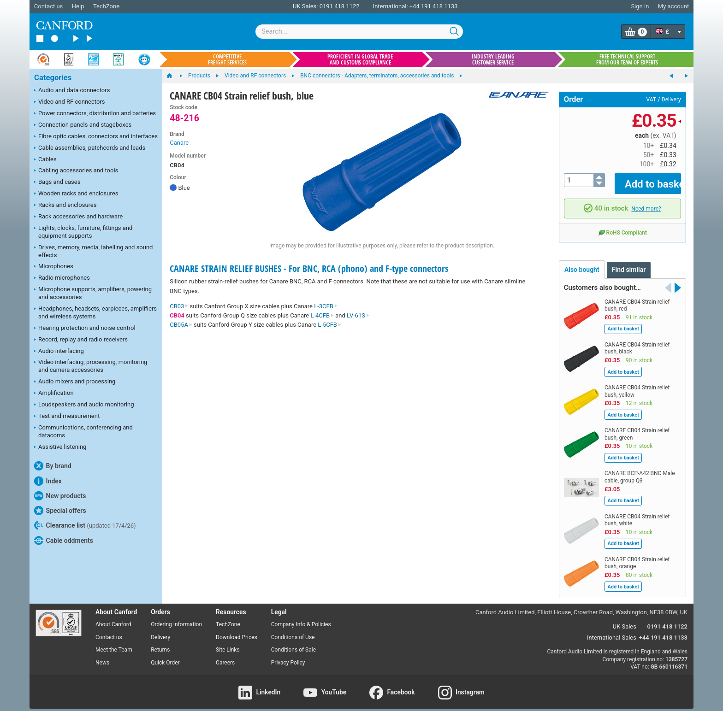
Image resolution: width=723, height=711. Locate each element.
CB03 (179, 306)
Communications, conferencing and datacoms (83, 431)
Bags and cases (57, 182)
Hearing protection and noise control (85, 328)
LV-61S (358, 315)
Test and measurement (67, 416)
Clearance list (85, 525)
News (102, 656)
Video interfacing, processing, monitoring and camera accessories (90, 365)
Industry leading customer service (493, 59)
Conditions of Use (293, 630)
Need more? (646, 202)
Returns (160, 643)
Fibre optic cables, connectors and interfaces (96, 137)
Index (48, 481)
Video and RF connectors (69, 102)
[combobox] (359, 31)
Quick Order (165, 656)
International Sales (611, 631)
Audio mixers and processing (74, 382)
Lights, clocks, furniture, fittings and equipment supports (83, 231)
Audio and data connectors (72, 91)
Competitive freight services (227, 59)
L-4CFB (322, 315)
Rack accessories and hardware (78, 217)
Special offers (60, 510)
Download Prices (236, 630)
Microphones (53, 267)
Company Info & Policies (301, 617)
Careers (225, 656)
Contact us (48, 6)
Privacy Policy (288, 656)
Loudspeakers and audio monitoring (84, 405)
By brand (52, 465)
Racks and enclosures (65, 205)
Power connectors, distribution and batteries (95, 114)
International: (390, 6)
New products (60, 495)
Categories (52, 77)
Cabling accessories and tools (76, 171)
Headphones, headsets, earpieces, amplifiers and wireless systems (95, 312)
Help (78, 6)
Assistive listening (60, 447)
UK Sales (624, 620)
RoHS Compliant (622, 225)
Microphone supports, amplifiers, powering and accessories (93, 293)
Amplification (54, 393)
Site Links (228, 643)
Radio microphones (62, 278)
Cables (45, 160)
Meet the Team (113, 643)
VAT (651, 99)
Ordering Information (176, 617)
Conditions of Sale (293, 643)
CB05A (181, 324)
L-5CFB (329, 324)
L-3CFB (326, 306)
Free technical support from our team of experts (627, 59)
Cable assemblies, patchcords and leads (89, 148)
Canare (179, 142)
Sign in (640, 6)
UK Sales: (305, 6)
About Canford (113, 617)
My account (673, 6)
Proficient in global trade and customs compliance (360, 59)
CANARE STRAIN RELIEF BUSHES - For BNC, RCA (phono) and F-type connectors (309, 268)
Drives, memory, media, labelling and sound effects (93, 251)
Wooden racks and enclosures (76, 194)
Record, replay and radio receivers (81, 340)
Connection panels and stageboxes (82, 125)
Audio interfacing (59, 351)
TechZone (106, 6)
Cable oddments (63, 540)
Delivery (671, 99)
